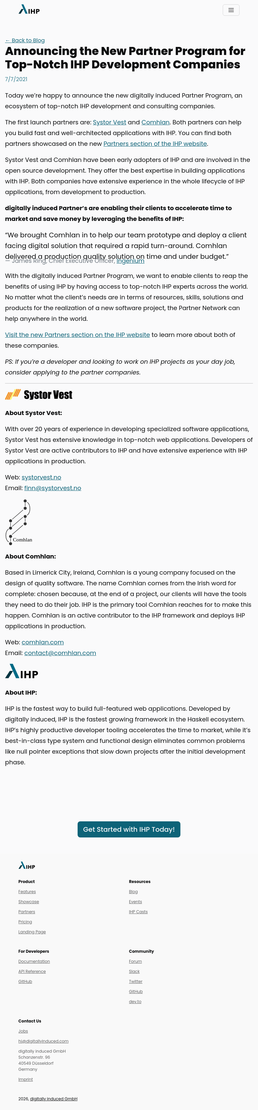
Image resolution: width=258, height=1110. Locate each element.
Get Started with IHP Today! (129, 829)
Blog (133, 891)
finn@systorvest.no (52, 488)
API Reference (32, 971)
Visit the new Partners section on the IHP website (77, 335)
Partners (26, 912)
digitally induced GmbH (53, 1099)
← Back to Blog (25, 40)
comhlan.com (43, 642)
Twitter (135, 981)
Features (27, 891)
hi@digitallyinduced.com (43, 1041)
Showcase (28, 901)
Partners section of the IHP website (155, 143)
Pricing (25, 922)
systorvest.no (41, 477)
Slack (134, 971)
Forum (135, 961)
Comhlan (155, 122)
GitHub (25, 981)
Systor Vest (109, 122)
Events (135, 901)
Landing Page (32, 932)
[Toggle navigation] (231, 10)
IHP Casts (138, 912)
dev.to (135, 1001)
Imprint (25, 1079)
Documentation (34, 961)
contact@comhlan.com (60, 653)
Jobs (23, 1031)
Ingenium (130, 261)
